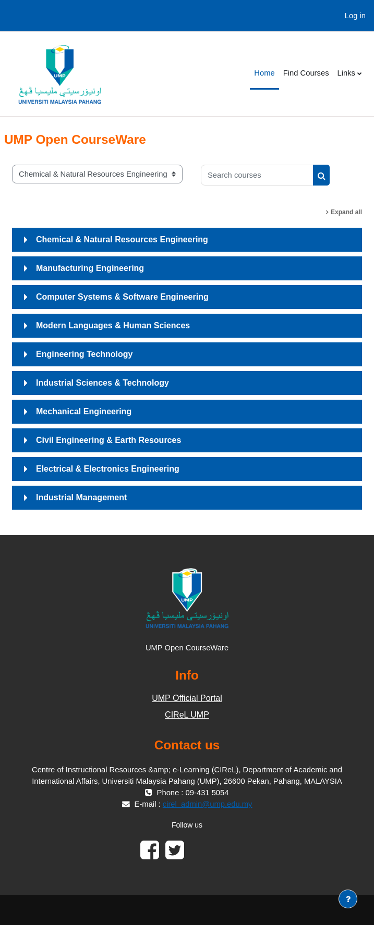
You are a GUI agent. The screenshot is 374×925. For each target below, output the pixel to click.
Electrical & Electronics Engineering (107, 468)
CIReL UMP (187, 714)
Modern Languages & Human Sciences (113, 325)
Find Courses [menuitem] (306, 73)
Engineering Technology (84, 354)
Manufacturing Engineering (90, 268)
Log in (355, 15)
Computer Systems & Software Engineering (122, 296)
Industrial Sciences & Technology (102, 382)
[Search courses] (257, 175)
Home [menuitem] (264, 73)
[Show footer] (348, 899)
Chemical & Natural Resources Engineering (122, 239)
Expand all (346, 212)
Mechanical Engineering (83, 411)
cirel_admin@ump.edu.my (207, 804)
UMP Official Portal (187, 698)
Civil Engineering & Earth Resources (108, 440)
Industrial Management (81, 497)
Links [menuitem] (346, 73)
